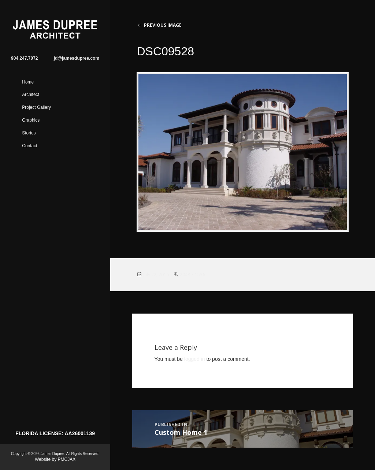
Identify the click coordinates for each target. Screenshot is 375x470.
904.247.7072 (24, 58)
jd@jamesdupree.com (76, 58)
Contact (29, 145)
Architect (30, 94)
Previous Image (163, 25)
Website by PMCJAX (55, 459)
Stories (29, 133)
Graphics (31, 120)
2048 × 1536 (192, 274)
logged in (194, 359)
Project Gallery (36, 107)
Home (28, 82)
